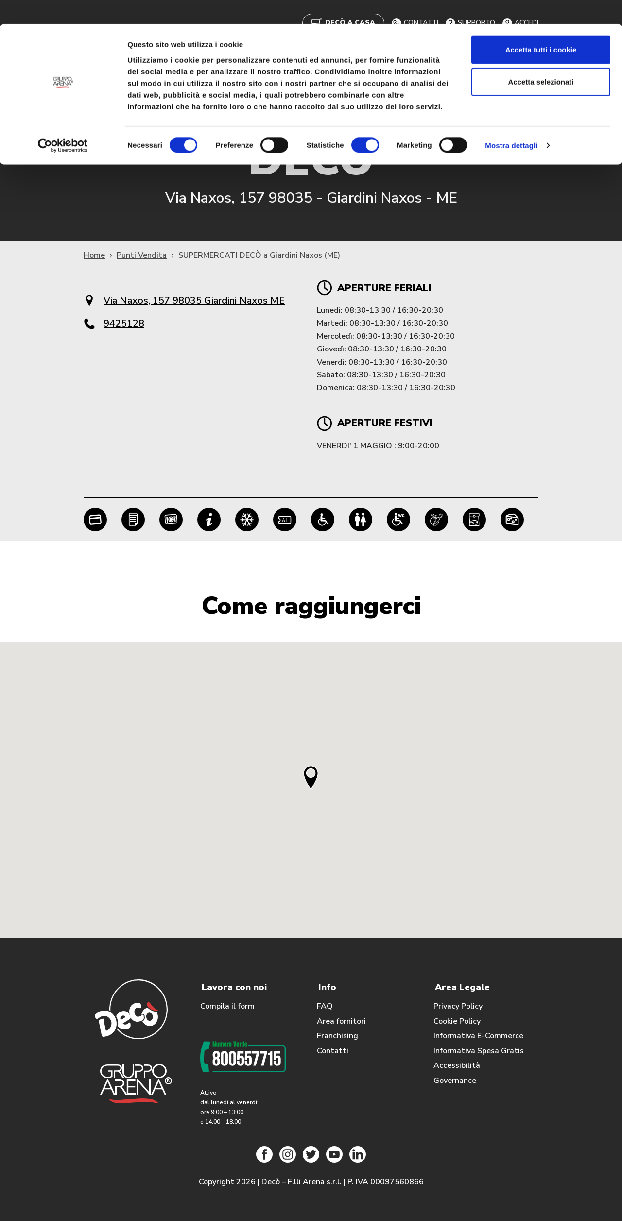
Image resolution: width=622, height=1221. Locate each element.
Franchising (337, 1036)
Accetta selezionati (540, 57)
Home (94, 255)
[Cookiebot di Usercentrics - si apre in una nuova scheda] (62, 121)
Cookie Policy (457, 1021)
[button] (311, 777)
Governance (454, 1081)
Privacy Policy (458, 1006)
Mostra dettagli (511, 121)
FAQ (325, 1006)
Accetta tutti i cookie (541, 25)
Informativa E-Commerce (478, 1036)
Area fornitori (341, 1021)
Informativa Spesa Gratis (478, 1051)
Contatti (332, 1051)
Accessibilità (456, 1066)
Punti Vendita (142, 255)
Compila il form (227, 1006)
